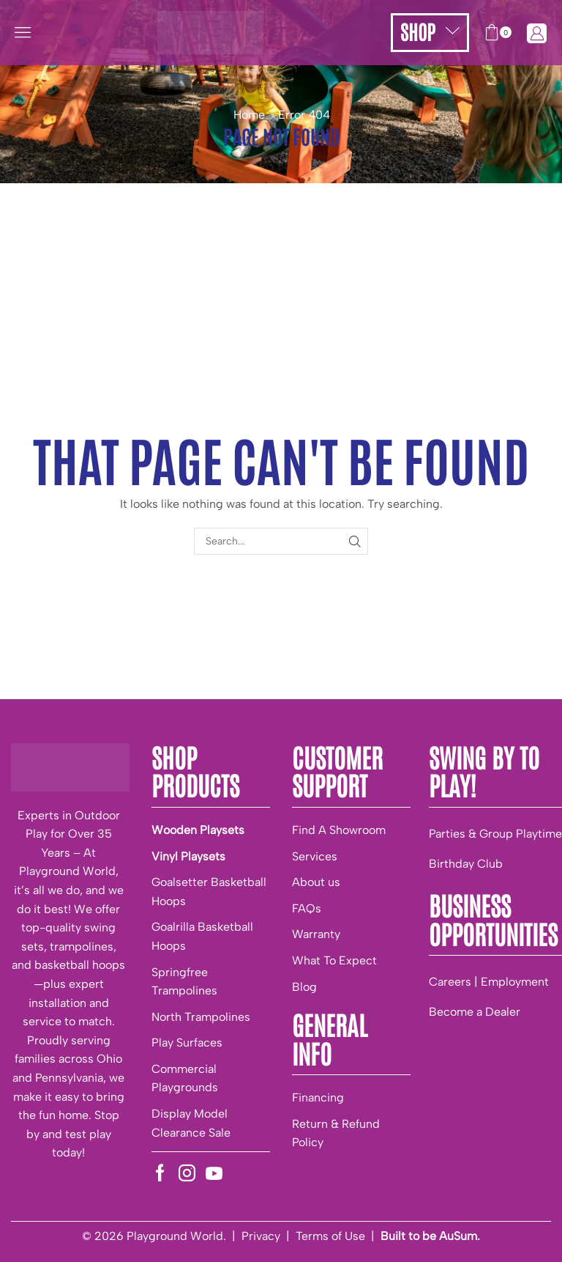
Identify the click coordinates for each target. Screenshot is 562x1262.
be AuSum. (451, 1236)
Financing (318, 1097)
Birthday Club (466, 864)
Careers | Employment (489, 982)
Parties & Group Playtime (495, 834)
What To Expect (334, 960)
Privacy (260, 1236)
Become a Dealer (474, 1012)
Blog (304, 987)
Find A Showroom (339, 830)
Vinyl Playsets (188, 856)
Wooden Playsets (197, 830)
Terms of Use (330, 1236)
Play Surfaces (186, 1042)
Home (249, 115)
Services (314, 856)
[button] (23, 32)
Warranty (316, 934)
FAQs (306, 908)
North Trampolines (200, 1017)
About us (316, 882)
